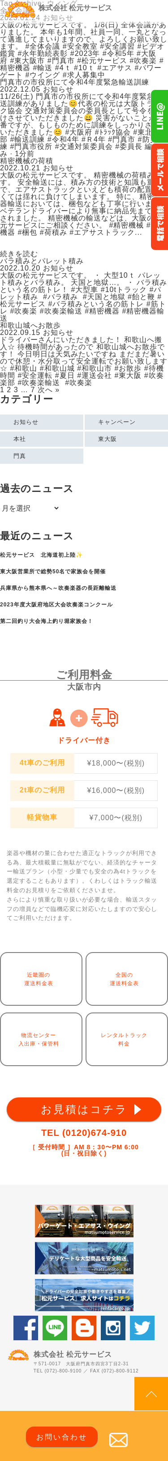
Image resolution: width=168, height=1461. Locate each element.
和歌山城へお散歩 (30, 325)
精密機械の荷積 (26, 161)
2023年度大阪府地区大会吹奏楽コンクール (56, 604)
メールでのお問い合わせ (159, 170)
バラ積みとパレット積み (42, 261)
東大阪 (107, 439)
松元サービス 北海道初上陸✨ (41, 555)
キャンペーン (117, 422)
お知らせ (26, 422)
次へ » (49, 390)
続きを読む (19, 254)
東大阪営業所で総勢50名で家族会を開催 (53, 571)
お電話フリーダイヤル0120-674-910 (159, 223)
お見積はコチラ (84, 1109)
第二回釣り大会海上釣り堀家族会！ (46, 621)
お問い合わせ (61, 1437)
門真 (19, 456)
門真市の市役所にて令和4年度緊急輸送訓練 (74, 82)
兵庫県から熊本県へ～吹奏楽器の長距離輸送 (58, 588)
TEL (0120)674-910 (84, 1132)
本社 (19, 439)
